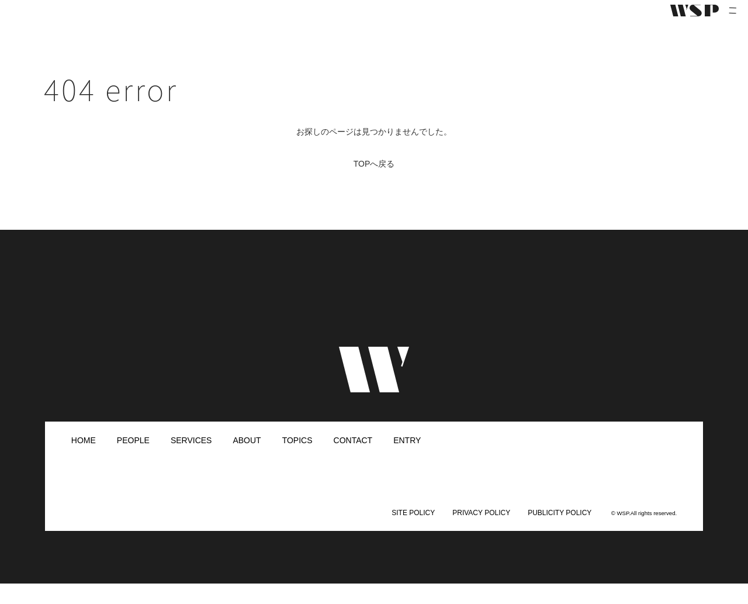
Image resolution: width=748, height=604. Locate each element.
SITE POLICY (413, 533)
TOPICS (297, 460)
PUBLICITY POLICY (559, 533)
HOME (83, 460)
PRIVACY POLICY (481, 533)
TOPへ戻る (374, 184)
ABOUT (247, 460)
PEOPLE (133, 460)
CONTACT (353, 460)
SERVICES (191, 460)
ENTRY (407, 460)
